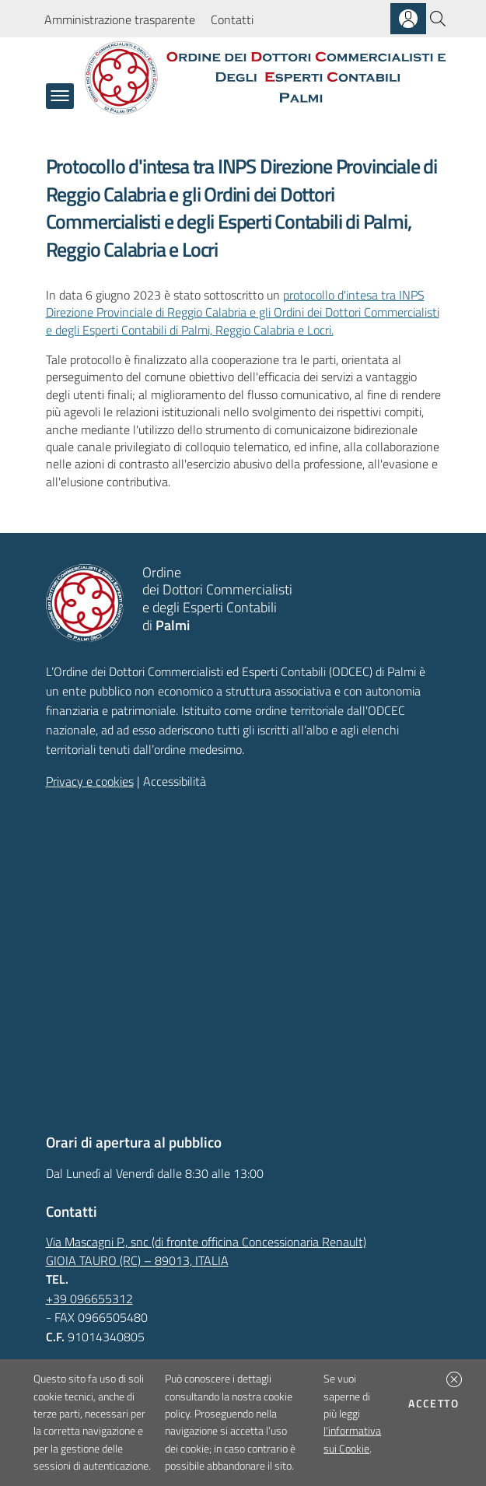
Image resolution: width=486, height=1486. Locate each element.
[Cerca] (437, 18)
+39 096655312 (89, 1298)
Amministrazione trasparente (119, 19)
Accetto (435, 1403)
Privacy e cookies (90, 781)
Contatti (232, 19)
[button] (454, 1379)
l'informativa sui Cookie (352, 1439)
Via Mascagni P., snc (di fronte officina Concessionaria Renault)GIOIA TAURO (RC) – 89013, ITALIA (206, 1251)
